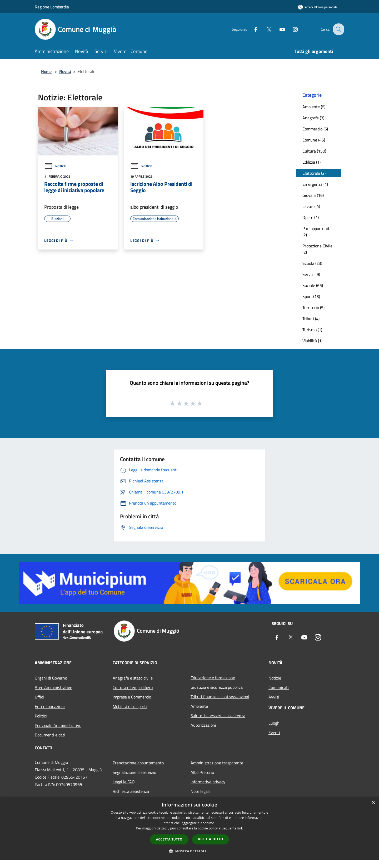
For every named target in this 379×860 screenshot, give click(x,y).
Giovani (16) (313, 195)
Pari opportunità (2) (317, 231)
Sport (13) (311, 296)
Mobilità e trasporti (130, 706)
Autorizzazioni (203, 725)
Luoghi (274, 723)
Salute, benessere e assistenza (218, 715)
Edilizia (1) (311, 162)
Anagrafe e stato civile (133, 678)
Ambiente (199, 706)
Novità (65, 71)
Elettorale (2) (314, 173)
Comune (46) (313, 140)
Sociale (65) (312, 285)
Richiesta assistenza (131, 791)
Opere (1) (310, 217)
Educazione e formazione (213, 678)
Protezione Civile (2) (317, 249)
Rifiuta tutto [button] (210, 839)
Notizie (55, 166)
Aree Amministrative (53, 687)
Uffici (39, 697)
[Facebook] (251, 29)
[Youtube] (278, 29)
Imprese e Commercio (132, 697)
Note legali (200, 791)
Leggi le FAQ (124, 782)
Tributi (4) (311, 318)
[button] (189, 851)
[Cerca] (338, 29)
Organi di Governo (51, 678)
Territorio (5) (313, 307)
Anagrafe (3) (313, 118)
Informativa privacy (208, 782)
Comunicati (278, 687)
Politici (41, 716)
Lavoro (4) (311, 206)
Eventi (274, 732)
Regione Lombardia (52, 7)
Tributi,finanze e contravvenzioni (220, 696)
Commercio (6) (315, 129)
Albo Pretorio (202, 772)
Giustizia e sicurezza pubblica (217, 687)
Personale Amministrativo (58, 725)
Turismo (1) (312, 329)
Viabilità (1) (312, 341)
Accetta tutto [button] (169, 839)
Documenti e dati (50, 735)
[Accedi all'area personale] (317, 7)
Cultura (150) (314, 151)
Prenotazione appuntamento (138, 763)
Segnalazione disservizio (134, 772)
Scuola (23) (312, 263)
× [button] (373, 803)
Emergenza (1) (315, 184)
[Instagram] (291, 29)
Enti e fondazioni (50, 706)
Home (46, 71)
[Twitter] (265, 29)
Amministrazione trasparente (217, 763)
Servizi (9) (311, 274)
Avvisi (273, 697)
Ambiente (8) (313, 107)
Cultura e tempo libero (133, 687)
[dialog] (189, 828)
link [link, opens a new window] (240, 828)
